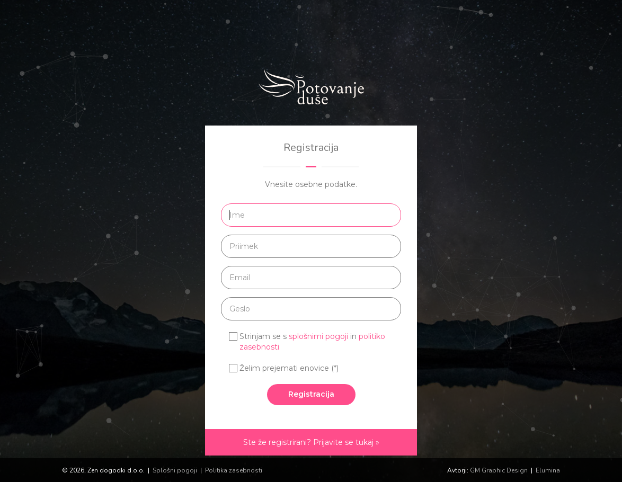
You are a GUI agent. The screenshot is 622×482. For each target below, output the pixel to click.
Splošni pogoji (175, 470)
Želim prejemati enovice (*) (289, 368)
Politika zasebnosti (233, 470)
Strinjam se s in (312, 342)
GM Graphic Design (499, 470)
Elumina (548, 470)
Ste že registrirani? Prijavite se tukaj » (311, 442)
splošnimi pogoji (318, 336)
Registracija (311, 394)
